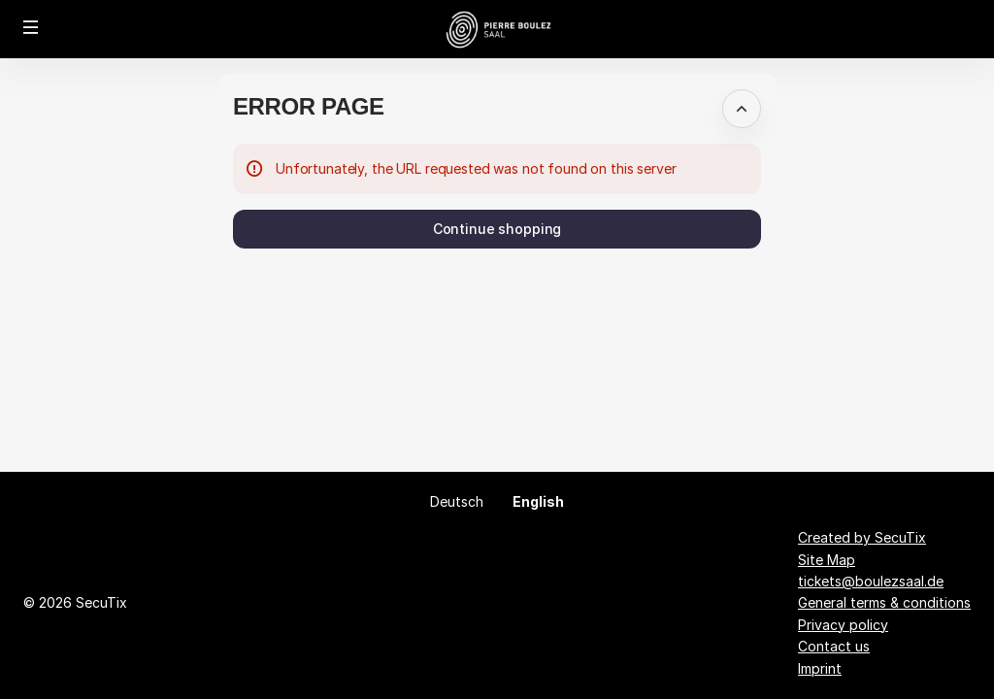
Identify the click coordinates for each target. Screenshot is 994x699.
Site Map (826, 559)
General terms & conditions (884, 602)
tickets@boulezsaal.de (871, 581)
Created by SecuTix (862, 537)
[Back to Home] (497, 29)
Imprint (820, 668)
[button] (31, 27)
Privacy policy (843, 624)
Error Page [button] (308, 106)
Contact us (834, 646)
